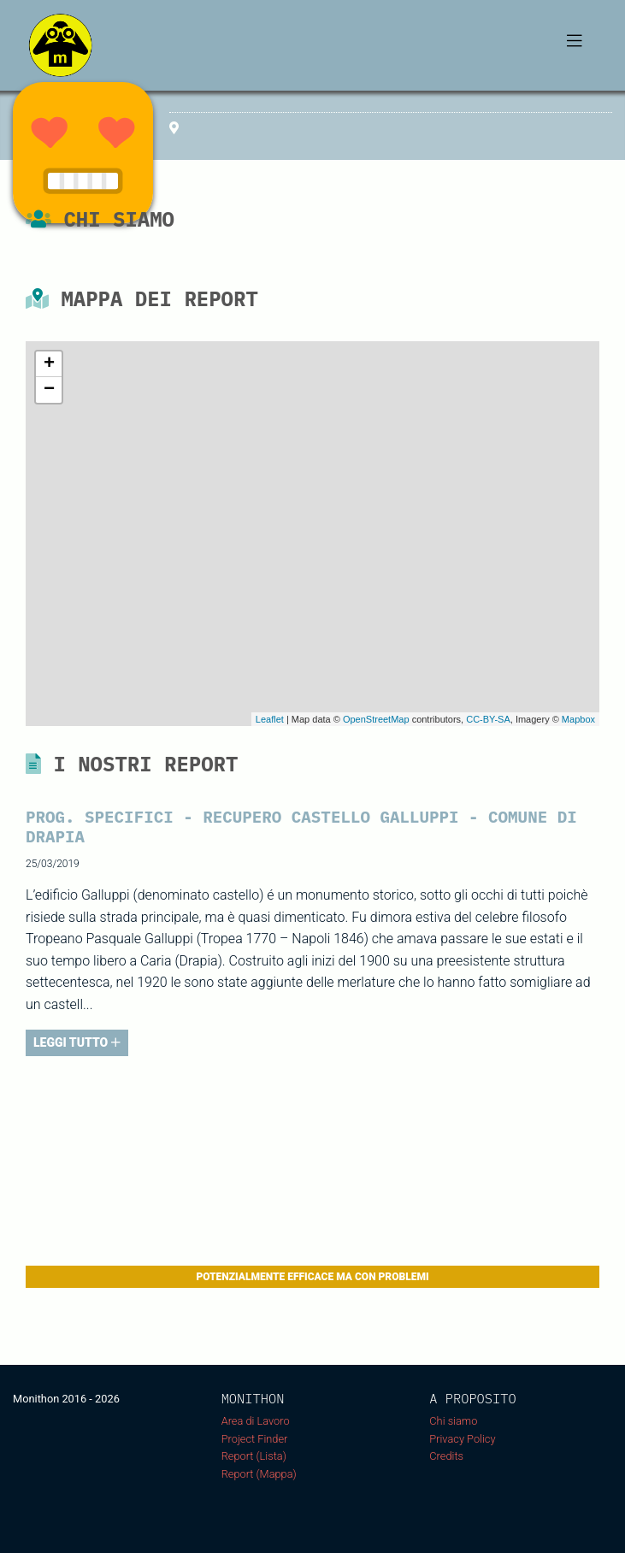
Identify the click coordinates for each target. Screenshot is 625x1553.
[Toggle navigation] (574, 45)
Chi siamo (453, 1420)
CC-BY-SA (488, 719)
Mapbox (578, 719)
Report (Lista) (253, 1456)
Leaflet (270, 719)
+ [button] (49, 364)
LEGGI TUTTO (77, 1042)
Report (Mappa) (259, 1473)
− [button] (49, 390)
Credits (446, 1456)
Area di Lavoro (255, 1420)
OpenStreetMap (376, 719)
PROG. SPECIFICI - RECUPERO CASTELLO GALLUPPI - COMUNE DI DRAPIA (301, 826)
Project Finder (254, 1438)
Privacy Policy (462, 1438)
